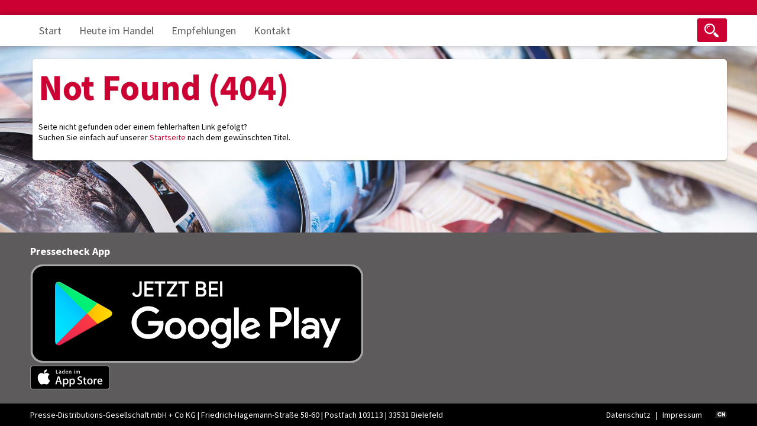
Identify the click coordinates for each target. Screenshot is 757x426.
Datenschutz (628, 414)
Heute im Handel (116, 30)
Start (50, 30)
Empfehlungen (204, 30)
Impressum (682, 414)
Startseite (168, 137)
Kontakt (272, 30)
